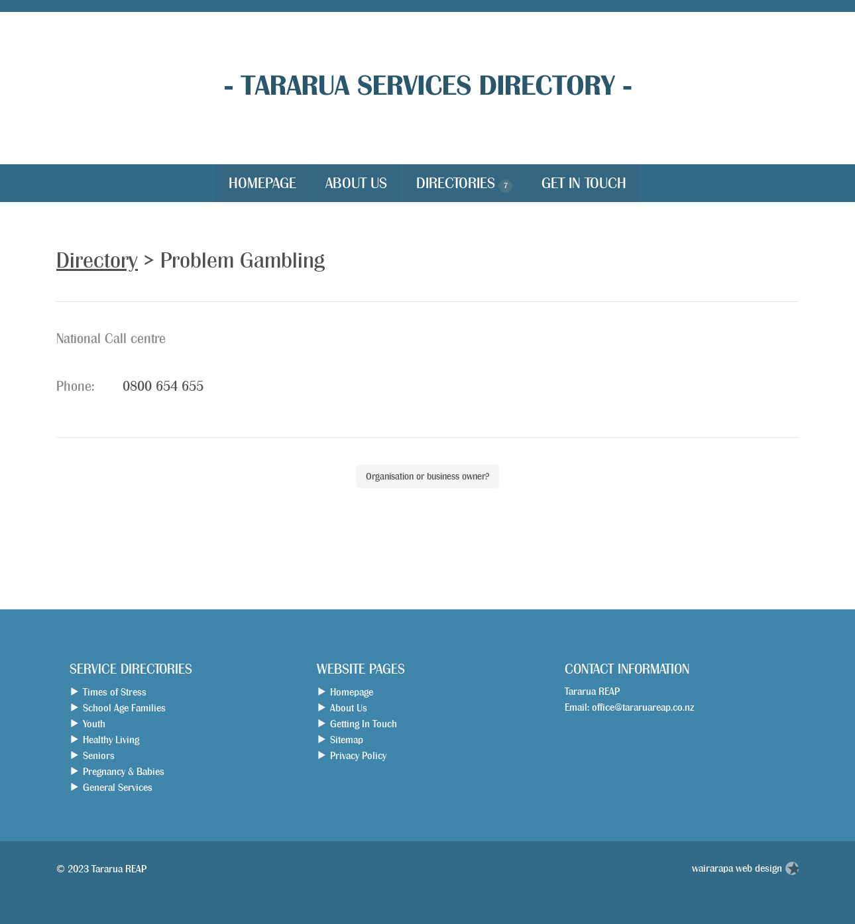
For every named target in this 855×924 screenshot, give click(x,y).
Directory (97, 260)
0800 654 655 (163, 386)
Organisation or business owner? (427, 476)
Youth (94, 723)
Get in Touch (584, 183)
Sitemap (346, 739)
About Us (356, 183)
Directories (464, 184)
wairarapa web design (737, 868)
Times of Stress (114, 691)
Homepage (262, 183)
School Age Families (124, 707)
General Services (117, 787)
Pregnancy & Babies (123, 771)
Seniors (99, 755)
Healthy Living (111, 739)
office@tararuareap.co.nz (643, 707)
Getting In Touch (363, 723)
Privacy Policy (358, 755)
